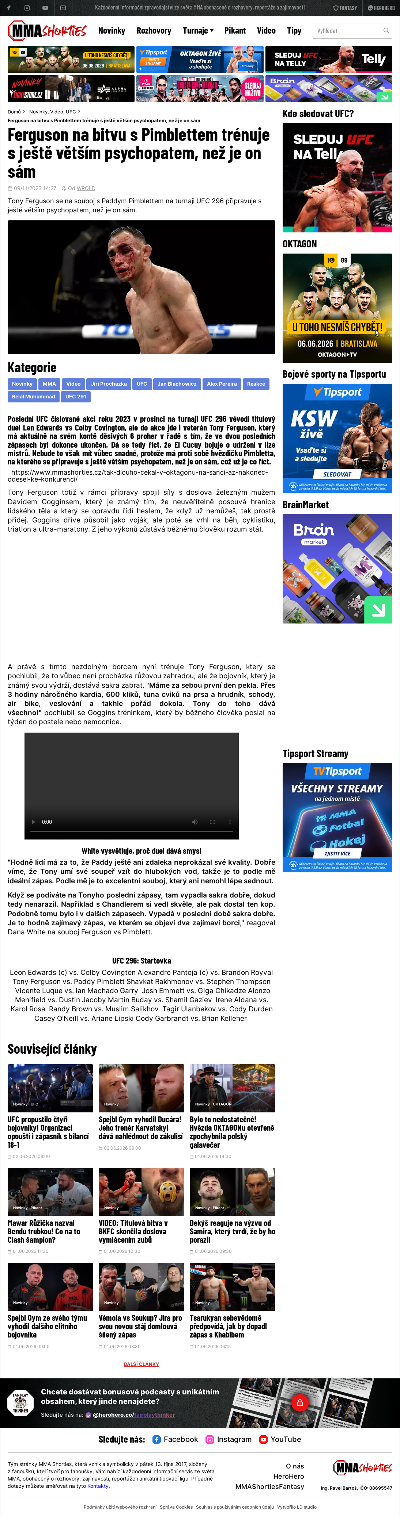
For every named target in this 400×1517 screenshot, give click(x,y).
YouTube (280, 1440)
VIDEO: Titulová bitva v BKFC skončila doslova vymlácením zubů (133, 1232)
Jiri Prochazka (109, 384)
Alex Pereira (222, 384)
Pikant (235, 31)
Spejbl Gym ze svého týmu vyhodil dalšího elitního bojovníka (47, 1327)
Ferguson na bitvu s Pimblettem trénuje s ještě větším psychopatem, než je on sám (104, 121)
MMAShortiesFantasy (269, 1487)
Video (266, 31)
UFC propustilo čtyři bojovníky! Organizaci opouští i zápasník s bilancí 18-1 (48, 1133)
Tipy (294, 31)
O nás (295, 1466)
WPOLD (86, 189)
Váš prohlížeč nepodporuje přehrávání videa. (131, 786)
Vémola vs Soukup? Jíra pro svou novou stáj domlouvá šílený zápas (140, 1327)
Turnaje (198, 31)
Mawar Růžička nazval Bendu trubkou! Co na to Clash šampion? (44, 1232)
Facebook (175, 1440)
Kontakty (98, 1486)
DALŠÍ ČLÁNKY (141, 1365)
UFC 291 (75, 397)
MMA (49, 384)
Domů (14, 112)
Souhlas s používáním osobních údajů (235, 1507)
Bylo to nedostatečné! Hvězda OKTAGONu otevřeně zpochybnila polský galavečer (232, 1133)
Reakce (256, 384)
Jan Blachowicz (177, 384)
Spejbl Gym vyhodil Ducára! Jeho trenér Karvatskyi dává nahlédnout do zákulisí (140, 1128)
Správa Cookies (176, 1507)
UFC (71, 112)
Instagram (228, 1440)
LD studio (307, 1507)
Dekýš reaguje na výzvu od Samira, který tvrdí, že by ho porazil (232, 1232)
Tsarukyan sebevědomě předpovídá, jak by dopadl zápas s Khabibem (228, 1327)
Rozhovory (154, 31)
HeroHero (288, 1477)
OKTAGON (222, 1105)
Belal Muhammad (33, 397)
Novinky (111, 31)
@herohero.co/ (130, 1415)
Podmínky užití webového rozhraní (120, 1507)
